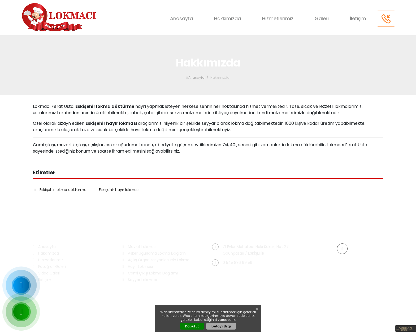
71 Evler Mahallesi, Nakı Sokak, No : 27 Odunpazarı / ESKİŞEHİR (250, 249)
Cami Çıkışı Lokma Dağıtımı (150, 273)
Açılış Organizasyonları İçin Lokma (156, 260)
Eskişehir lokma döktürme (60, 189)
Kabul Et (192, 326)
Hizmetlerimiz (277, 18)
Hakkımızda (227, 18)
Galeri (322, 18)
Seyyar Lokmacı (140, 280)
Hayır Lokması (138, 266)
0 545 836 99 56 (232, 262)
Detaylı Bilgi (221, 326)
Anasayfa (181, 18)
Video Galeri (46, 273)
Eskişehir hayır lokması (116, 189)
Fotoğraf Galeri (49, 266)
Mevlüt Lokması (139, 246)
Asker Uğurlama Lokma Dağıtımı (155, 253)
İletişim (358, 18)
